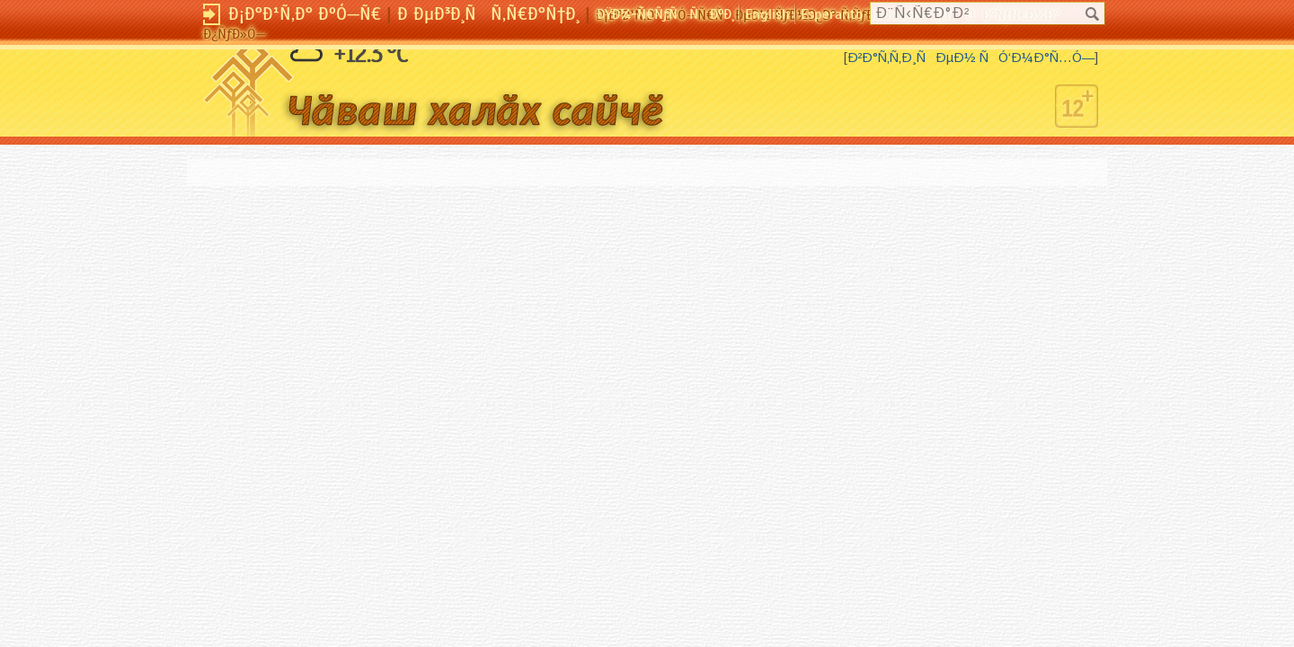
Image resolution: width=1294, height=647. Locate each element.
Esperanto (832, 14)
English (767, 14)
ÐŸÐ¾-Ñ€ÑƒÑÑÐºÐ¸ (665, 14)
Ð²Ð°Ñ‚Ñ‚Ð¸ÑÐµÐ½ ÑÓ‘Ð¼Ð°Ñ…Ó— (971, 57)
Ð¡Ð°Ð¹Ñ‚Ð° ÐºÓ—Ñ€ (304, 14)
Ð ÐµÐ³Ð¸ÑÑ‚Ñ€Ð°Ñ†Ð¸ (488, 14)
